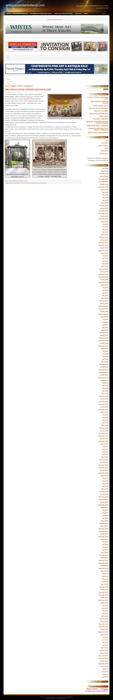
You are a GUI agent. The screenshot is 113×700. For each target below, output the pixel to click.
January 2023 (104, 272)
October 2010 (104, 661)
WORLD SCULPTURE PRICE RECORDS (90, 17)
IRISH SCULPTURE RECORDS (98, 113)
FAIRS (106, 148)
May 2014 (105, 547)
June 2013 (105, 576)
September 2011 (103, 632)
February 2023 (103, 269)
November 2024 (103, 213)
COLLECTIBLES (24, 183)
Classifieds (78, 13)
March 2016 (104, 489)
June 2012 (105, 608)
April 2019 (105, 391)
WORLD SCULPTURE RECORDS (98, 132)
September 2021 (103, 314)
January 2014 (104, 558)
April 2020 (105, 359)
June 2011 (105, 640)
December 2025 (103, 179)
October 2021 (104, 311)
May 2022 (105, 293)
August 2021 (104, 317)
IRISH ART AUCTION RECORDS (98, 108)
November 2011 (103, 626)
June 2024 (105, 227)
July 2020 (105, 351)
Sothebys (104, 681)
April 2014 (105, 550)
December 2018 (103, 401)
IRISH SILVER (27, 17)
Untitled (105, 689)
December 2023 (103, 242)
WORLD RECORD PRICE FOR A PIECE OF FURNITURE (98, 129)
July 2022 (105, 287)
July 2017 (105, 446)
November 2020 (103, 340)
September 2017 (103, 441)
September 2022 (103, 282)
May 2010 (105, 674)
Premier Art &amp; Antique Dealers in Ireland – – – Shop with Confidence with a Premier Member (96, 689)
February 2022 (103, 301)
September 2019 (103, 378)
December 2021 (103, 306)
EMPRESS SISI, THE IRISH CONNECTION (45, 15)
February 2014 (103, 555)
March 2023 (104, 266)
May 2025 (105, 197)
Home (8, 13)
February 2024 (103, 237)
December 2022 (103, 274)
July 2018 (105, 415)
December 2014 (103, 528)
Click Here (105, 160)
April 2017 (105, 454)
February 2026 (103, 174)
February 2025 (103, 205)
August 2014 (104, 539)
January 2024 (104, 240)
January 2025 (104, 208)
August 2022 (104, 285)
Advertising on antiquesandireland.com (18, 15)
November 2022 (103, 277)
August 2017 (104, 444)
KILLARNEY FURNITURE (100, 119)
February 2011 (103, 650)
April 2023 (105, 264)
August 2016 (104, 476)
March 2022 (104, 298)
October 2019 (104, 375)
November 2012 (103, 595)
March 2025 (104, 203)
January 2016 (104, 494)
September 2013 (103, 568)
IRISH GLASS (37, 17)
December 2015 (103, 497)
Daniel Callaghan (13, 181)
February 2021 (103, 333)
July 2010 (105, 669)
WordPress (70, 697)
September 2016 (103, 473)
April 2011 (105, 645)
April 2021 (105, 327)
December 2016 (103, 465)
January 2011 (104, 653)
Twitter (98, 158)
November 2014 (103, 531)
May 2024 (105, 229)
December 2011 (103, 624)
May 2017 (105, 452)
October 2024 (104, 216)
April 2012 (105, 613)
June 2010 (105, 672)
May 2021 (105, 325)
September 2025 (103, 187)
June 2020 (105, 354)
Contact (44, 19)
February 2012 (103, 619)
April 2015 (105, 518)
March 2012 (104, 616)
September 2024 (103, 219)
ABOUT (28, 19)
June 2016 (105, 481)
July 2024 (105, 224)
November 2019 (103, 372)
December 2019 (103, 370)
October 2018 (104, 407)
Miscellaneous (103, 153)
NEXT (22, 19)
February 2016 (103, 491)
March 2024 (104, 235)
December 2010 (103, 656)
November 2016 (103, 468)
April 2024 (105, 232)
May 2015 (105, 515)
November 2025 (103, 182)
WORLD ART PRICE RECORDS (63, 13)
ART (11, 183)
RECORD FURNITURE (62, 17)
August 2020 (104, 348)
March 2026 (104, 171)
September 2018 (103, 409)
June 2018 (105, 417)
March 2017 (104, 457)
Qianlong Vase (63, 15)
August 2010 (104, 666)
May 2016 (105, 483)
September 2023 (103, 250)
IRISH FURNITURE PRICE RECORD (80, 15)
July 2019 (105, 383)
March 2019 (104, 393)
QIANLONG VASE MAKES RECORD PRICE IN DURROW (97, 122)
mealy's (25, 181)
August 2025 (104, 189)
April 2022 (105, 295)
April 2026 (105, 168)
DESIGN (74, 17)
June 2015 (105, 513)
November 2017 (103, 436)
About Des (36, 19)
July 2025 (105, 192)
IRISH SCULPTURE (12, 19)
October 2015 (104, 502)
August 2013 (104, 571)
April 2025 (105, 200)
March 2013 (104, 584)
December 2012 (103, 592)
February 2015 (103, 523)
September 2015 (103, 505)
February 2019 (103, 396)
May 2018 (105, 420)
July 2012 (105, 605)
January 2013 (104, 589)
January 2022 (104, 303)
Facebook (105, 158)
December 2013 (103, 560)
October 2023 (104, 248)
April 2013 (105, 581)
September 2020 (103, 346)
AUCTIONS (16, 183)
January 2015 (104, 526)
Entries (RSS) (50, 698)
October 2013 (104, 566)
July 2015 (105, 510)
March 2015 (104, 521)
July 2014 (105, 542)
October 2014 (104, 534)
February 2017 (103, 460)
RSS (103, 13)
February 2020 (103, 364)
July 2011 (105, 637)
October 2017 (104, 438)
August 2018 (104, 412)
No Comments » (42, 183)
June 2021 (105, 322)
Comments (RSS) (61, 698)
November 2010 (103, 658)
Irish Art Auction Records (20, 13)
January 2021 (104, 335)
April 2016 (105, 486)
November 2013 (103, 563)
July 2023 (105, 256)
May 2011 (105, 642)
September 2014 (103, 536)
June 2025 (105, 195)
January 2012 (104, 621)
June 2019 (105, 385)
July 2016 (105, 478)
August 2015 (104, 507)
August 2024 (104, 221)
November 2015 (103, 499)
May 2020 (105, 356)
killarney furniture (49, 17)
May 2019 (105, 388)
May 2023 (105, 261)
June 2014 (105, 544)
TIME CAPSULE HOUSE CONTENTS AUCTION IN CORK (28, 89)
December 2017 (103, 433)
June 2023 (105, 258)
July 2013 (105, 574)
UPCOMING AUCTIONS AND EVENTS (41, 13)
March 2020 (104, 362)
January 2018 (104, 430)
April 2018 (105, 423)
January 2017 (104, 462)
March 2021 (104, 330)
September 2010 (103, 664)
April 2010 (105, 677)
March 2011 (104, 648)
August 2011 (104, 634)
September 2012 (103, 600)
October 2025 (104, 184)
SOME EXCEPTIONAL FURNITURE (97, 126)
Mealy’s (29, 96)
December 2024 (103, 211)
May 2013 (105, 579)
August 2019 (104, 380)
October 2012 (104, 597)
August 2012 (104, 603)
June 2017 (105, 449)
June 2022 (105, 290)
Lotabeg (20, 181)
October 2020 (104, 343)
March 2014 (104, 552)
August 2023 (104, 253)
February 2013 (103, 587)
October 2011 (104, 629)
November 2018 (103, 404)
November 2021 (103, 309)
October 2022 (104, 280)
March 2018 (104, 425)
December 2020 (103, 338)
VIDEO (86, 13)
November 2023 (103, 245)
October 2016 (104, 470)
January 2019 (104, 399)
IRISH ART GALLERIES (14, 17)
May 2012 (105, 611)
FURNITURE (33, 183)
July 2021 (105, 319)
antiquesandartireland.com (55, 19)
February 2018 (103, 428)
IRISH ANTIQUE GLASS (101, 105)
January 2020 (104, 367)
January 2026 (104, 176)
